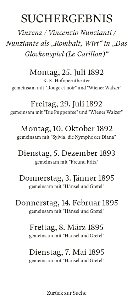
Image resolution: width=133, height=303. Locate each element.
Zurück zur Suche (67, 293)
